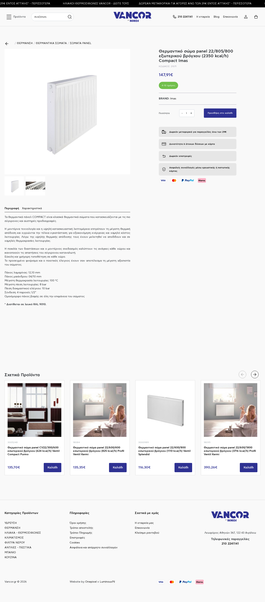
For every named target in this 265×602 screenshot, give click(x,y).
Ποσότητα (164, 113)
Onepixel (91, 581)
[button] (125, 112)
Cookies (75, 542)
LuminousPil (107, 581)
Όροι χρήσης (78, 523)
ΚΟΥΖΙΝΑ (11, 557)
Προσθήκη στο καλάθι (220, 113)
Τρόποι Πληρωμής (81, 533)
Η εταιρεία (203, 16)
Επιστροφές (77, 537)
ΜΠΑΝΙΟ (10, 552)
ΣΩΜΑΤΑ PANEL (80, 43)
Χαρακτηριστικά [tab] (32, 208)
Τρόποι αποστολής (81, 528)
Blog (216, 16)
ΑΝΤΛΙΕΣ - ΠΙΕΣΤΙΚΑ (18, 547)
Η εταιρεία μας (144, 523)
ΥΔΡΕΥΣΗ (11, 523)
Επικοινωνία (230, 16)
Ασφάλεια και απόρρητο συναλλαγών (94, 547)
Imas (173, 98)
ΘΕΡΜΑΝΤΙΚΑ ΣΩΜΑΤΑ (51, 43)
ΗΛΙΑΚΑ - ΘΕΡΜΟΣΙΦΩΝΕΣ (23, 533)
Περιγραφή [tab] (12, 208)
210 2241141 (230, 543)
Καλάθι (53, 467)
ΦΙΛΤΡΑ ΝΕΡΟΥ (15, 542)
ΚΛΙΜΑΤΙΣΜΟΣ (14, 537)
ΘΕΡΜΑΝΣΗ (25, 43)
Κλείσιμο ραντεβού (147, 533)
